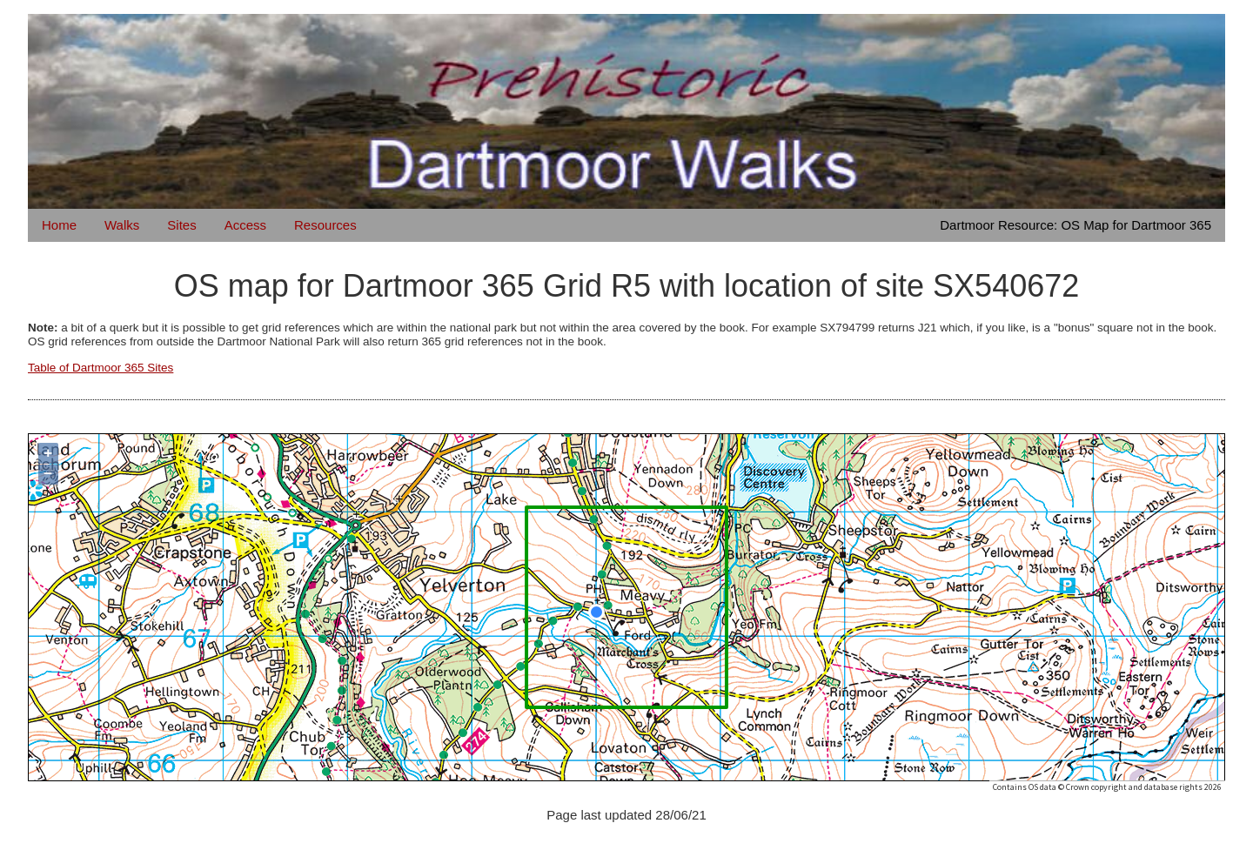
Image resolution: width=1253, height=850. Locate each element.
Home (59, 225)
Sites (181, 225)
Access (245, 225)
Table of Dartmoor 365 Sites (100, 367)
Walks (121, 225)
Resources (325, 225)
